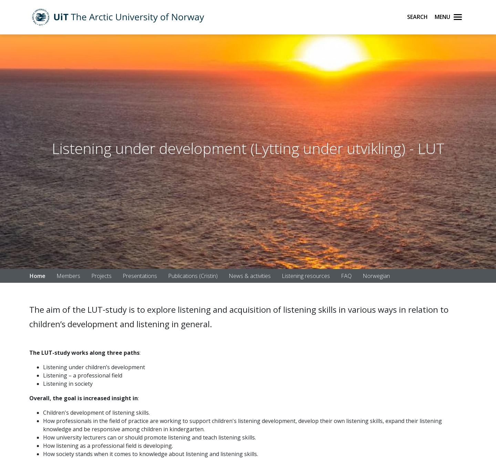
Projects (101, 276)
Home (37, 276)
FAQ (346, 276)
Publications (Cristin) (193, 276)
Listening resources (306, 276)
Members (68, 276)
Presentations (140, 276)
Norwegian (376, 276)
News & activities (250, 276)
